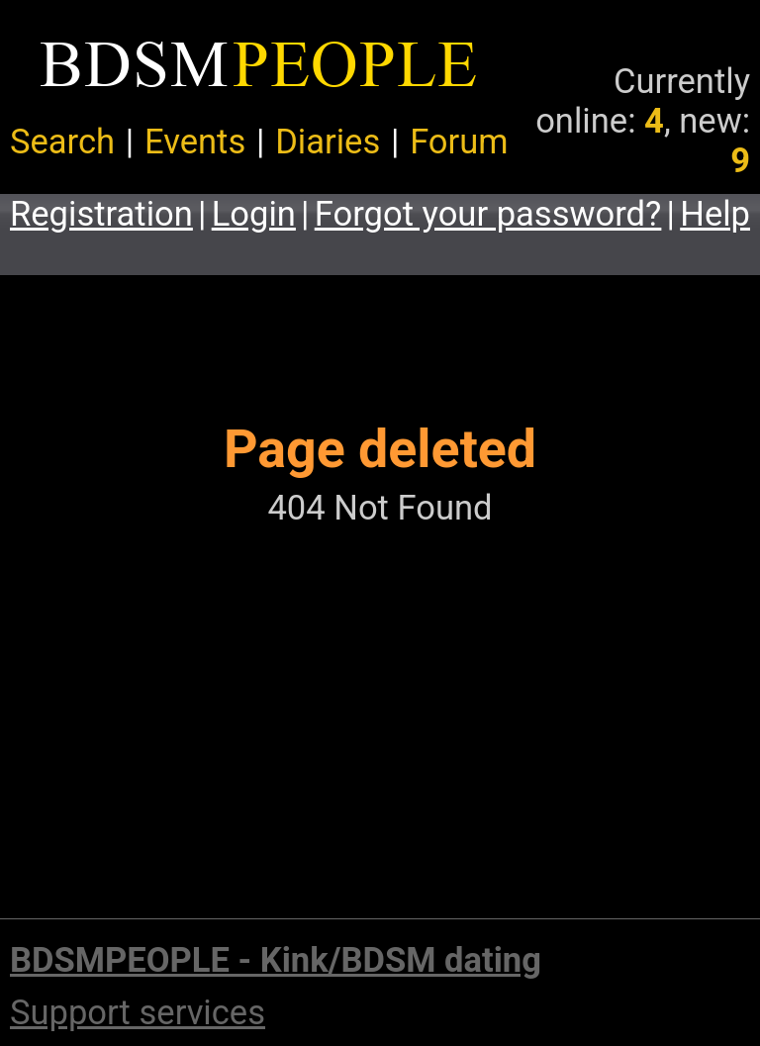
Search (62, 141)
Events (194, 141)
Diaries (327, 141)
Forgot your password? (488, 214)
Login (254, 214)
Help (715, 214)
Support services (137, 1012)
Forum (459, 141)
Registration (101, 214)
